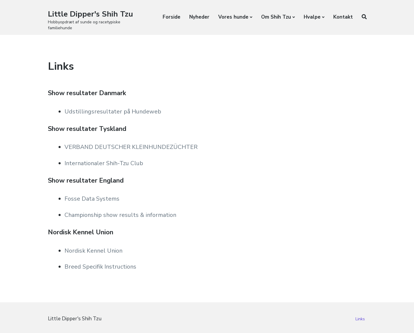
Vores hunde (233, 17)
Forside (171, 17)
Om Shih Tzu (276, 17)
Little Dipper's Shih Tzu (90, 14)
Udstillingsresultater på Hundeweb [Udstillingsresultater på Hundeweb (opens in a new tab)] (113, 112)
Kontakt (343, 17)
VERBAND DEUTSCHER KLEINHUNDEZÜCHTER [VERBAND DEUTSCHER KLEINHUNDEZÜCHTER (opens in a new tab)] (131, 147)
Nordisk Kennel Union (94, 251)
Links (360, 319)
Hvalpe (312, 17)
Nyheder (199, 17)
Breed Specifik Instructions (100, 267)
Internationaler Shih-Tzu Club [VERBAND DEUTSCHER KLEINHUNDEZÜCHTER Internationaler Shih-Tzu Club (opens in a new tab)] (104, 163)
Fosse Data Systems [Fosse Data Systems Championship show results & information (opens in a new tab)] (92, 199)
